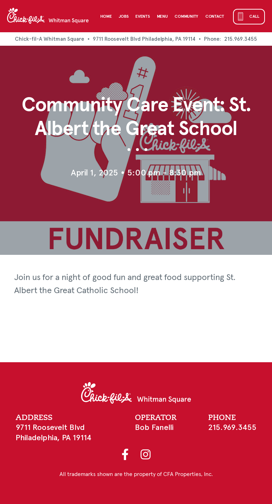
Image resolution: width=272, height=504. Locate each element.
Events (142, 17)
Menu (162, 17)
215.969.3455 (240, 39)
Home (106, 17)
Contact (214, 17)
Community (186, 17)
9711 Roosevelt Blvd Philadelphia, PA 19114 (144, 39)
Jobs (123, 17)
